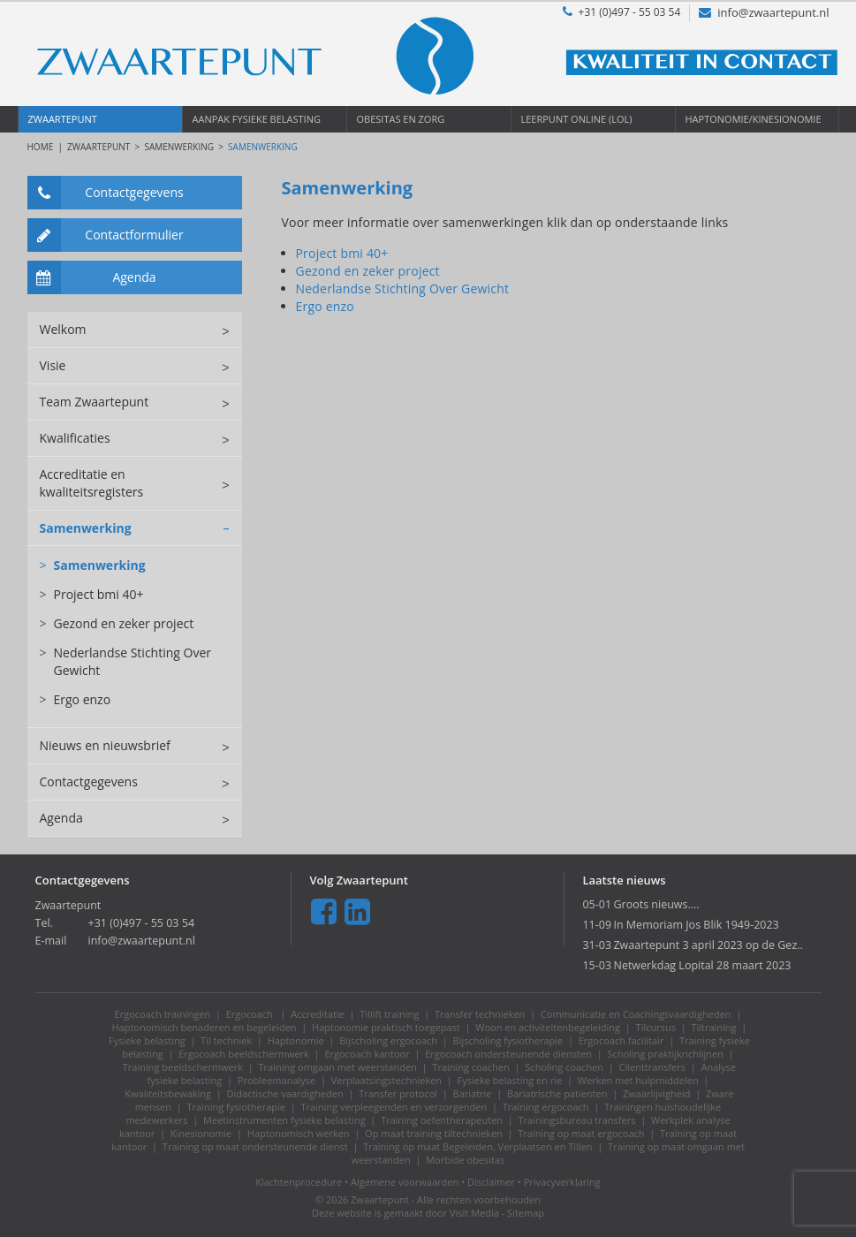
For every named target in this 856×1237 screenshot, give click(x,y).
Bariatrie (472, 1093)
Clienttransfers (652, 1067)
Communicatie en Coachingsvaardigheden (636, 1014)
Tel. (44, 922)
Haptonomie (296, 1040)
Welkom (141, 329)
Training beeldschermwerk (183, 1067)
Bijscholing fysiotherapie (508, 1040)
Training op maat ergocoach (581, 1133)
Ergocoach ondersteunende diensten (508, 1053)
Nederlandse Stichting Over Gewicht (126, 661)
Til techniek (226, 1040)
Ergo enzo (75, 700)
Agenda (91, 277)
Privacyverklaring (562, 1181)
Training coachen (470, 1067)
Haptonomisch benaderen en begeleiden (204, 1027)
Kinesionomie (201, 1133)
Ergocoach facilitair (621, 1040)
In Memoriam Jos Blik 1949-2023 (695, 924)
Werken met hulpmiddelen (638, 1080)
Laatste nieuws (623, 880)
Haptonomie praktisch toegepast (386, 1027)
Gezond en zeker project (117, 624)
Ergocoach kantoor (366, 1053)
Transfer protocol (398, 1093)
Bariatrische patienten (557, 1093)
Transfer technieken (480, 1014)
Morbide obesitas (465, 1159)
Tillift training (389, 1014)
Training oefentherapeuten (442, 1120)
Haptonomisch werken (298, 1133)
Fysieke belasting (147, 1040)
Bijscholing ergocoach (388, 1040)
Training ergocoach (546, 1106)
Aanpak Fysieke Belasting (257, 118)
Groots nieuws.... (656, 904)
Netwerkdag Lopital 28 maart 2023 (702, 965)
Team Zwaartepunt (141, 402)
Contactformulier (105, 235)
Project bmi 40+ (92, 594)
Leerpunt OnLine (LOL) (577, 118)
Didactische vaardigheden (285, 1093)
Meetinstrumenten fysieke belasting (284, 1120)
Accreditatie (318, 1014)
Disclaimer (491, 1181)
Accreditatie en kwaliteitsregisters (141, 483)
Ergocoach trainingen (163, 1014)
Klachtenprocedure (298, 1181)
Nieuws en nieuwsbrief (141, 745)
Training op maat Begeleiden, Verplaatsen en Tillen (477, 1146)
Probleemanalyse (276, 1080)
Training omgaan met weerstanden (338, 1067)
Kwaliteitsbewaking (168, 1093)
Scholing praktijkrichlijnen (665, 1053)
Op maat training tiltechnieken (434, 1133)
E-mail (51, 940)
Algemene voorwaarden (404, 1181)
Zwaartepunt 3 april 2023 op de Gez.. (707, 944)
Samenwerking (179, 146)
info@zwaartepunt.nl (764, 12)
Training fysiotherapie (235, 1106)
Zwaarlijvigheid (657, 1093)
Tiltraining (713, 1027)
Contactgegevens (105, 192)
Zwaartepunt (62, 118)
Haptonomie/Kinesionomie (754, 118)
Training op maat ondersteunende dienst (255, 1146)
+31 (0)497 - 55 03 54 (622, 11)
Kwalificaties (141, 438)
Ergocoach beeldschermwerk (243, 1053)
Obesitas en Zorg (401, 118)
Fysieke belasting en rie (510, 1080)
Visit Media (474, 1212)
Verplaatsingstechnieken (386, 1080)
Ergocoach (251, 1014)
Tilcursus (656, 1027)
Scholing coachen (564, 1067)
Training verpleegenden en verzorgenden (393, 1106)
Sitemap (525, 1212)
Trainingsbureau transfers (577, 1120)
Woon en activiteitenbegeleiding (547, 1027)
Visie (141, 365)
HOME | (47, 146)
